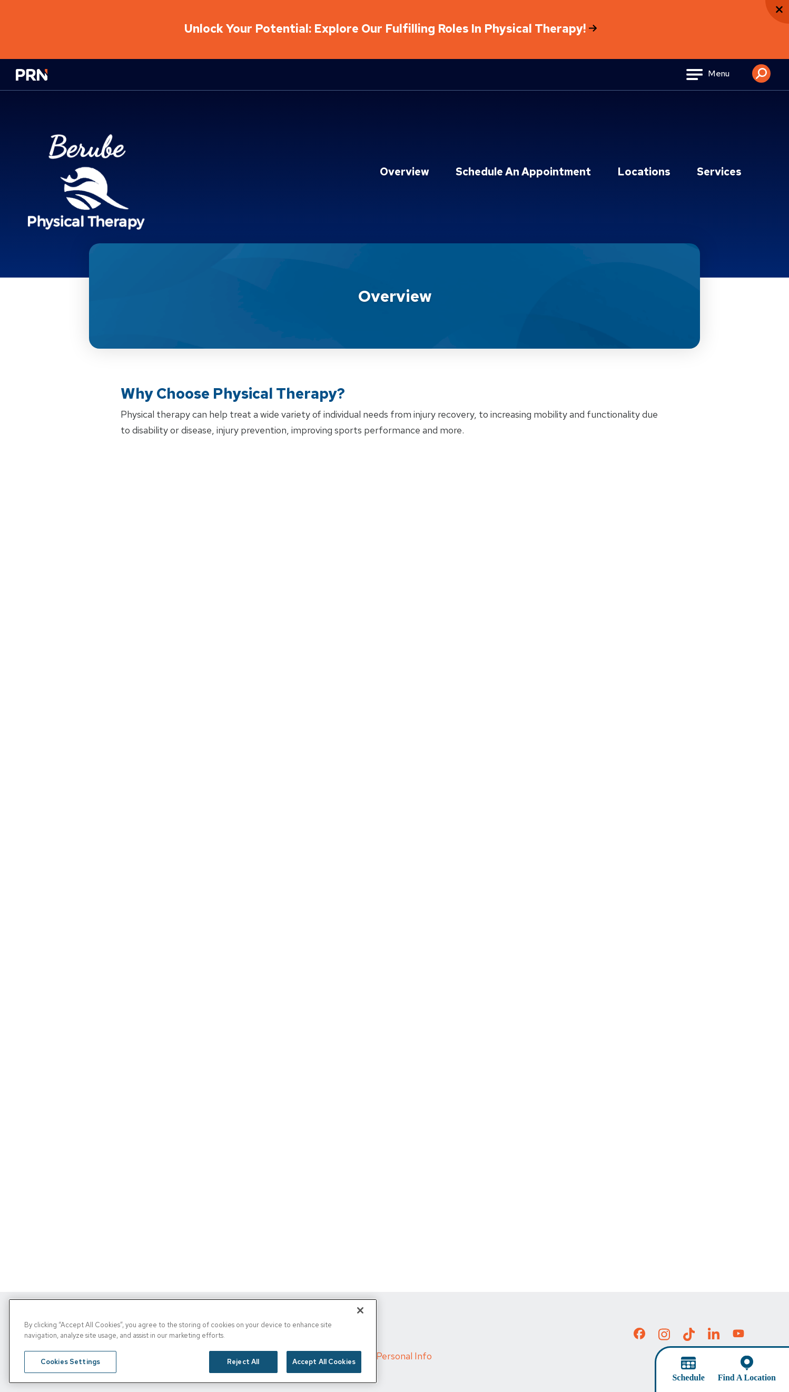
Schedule (688, 1377)
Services (719, 172)
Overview (404, 172)
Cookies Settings (70, 1361)
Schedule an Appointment (523, 172)
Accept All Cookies (324, 1361)
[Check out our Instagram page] (664, 1337)
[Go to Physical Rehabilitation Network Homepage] (44, 81)
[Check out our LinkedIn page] (713, 1337)
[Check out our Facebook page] (639, 1335)
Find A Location (747, 1377)
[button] (761, 69)
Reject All (243, 1361)
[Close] (360, 1310)
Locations (643, 172)
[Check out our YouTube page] (738, 1335)
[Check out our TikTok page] (689, 1337)
